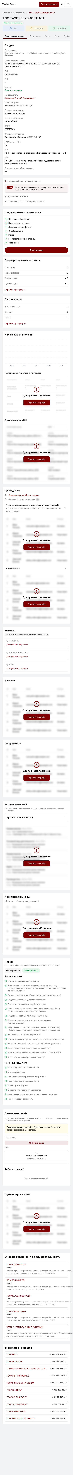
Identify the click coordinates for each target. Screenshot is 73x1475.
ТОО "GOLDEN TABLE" (16, 1397)
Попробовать (36, 250)
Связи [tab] (47, 36)
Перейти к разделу (15, 290)
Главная (6, 13)
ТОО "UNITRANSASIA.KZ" (18, 1376)
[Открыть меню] (68, 4)
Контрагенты (19, 13)
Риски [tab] (57, 36)
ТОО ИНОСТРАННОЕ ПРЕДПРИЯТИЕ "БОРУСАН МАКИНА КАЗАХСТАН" (27, 1369)
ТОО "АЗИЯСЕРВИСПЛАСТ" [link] (42, 13)
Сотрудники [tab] (35, 36)
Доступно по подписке (17, 645)
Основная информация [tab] (15, 37)
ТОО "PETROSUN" (14, 1361)
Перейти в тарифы (36, 402)
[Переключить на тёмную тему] (62, 4)
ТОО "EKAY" (12, 1354)
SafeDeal (8, 4)
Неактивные (36, 1143)
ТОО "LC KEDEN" (14, 1390)
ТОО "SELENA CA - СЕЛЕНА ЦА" (21, 1418)
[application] (36, 353)
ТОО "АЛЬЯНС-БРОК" (16, 1411)
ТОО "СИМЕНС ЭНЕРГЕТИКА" (20, 1383)
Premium (38, 1127)
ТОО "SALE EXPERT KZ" (17, 1404)
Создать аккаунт (49, 4)
